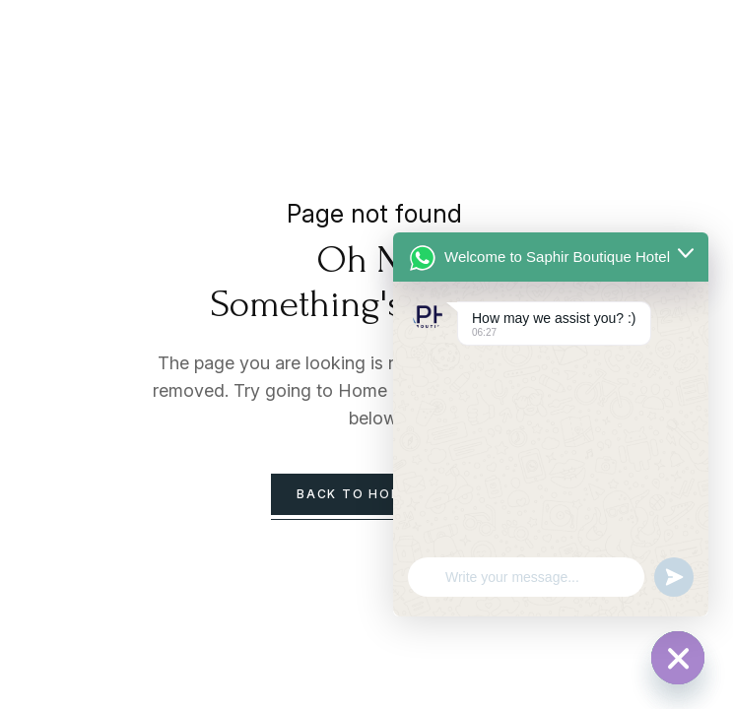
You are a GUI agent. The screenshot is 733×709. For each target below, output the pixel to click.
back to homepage (374, 493)
